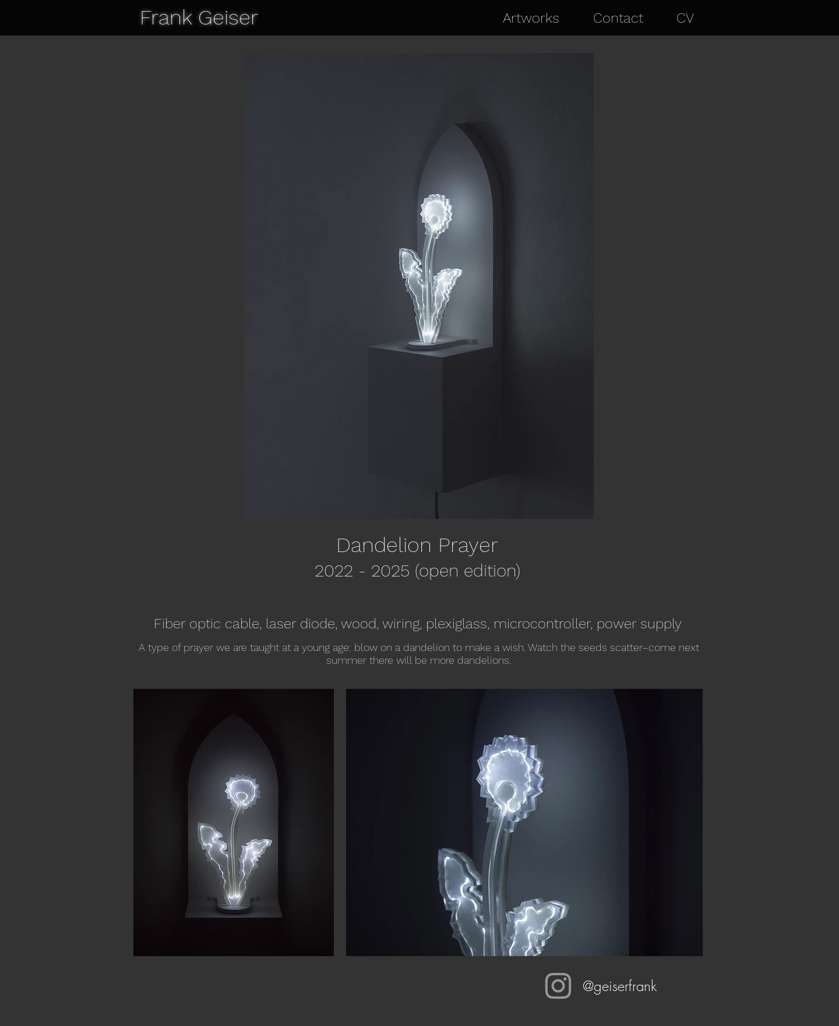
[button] (539, 18)
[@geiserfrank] (558, 985)
